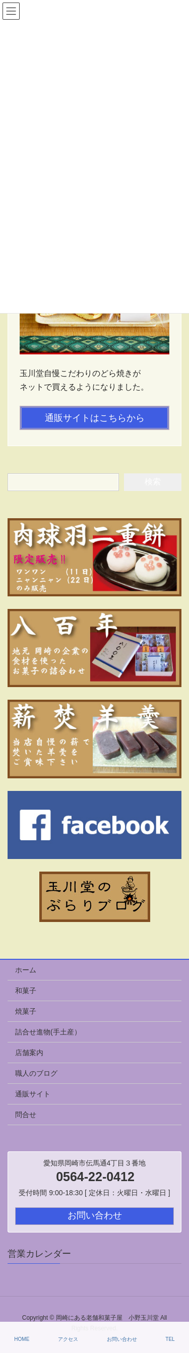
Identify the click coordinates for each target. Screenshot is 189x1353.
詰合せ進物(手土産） (48, 1032)
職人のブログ (36, 1073)
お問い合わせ (122, 1339)
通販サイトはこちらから (95, 418)
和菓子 (25, 991)
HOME (21, 1339)
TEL (169, 1339)
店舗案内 (29, 1053)
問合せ (25, 1115)
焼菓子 (25, 1011)
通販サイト (32, 1094)
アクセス (68, 1339)
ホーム (25, 970)
